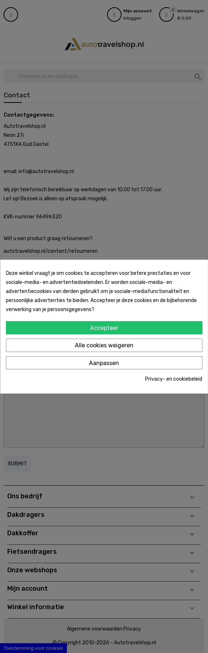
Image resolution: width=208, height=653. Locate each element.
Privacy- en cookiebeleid (173, 379)
